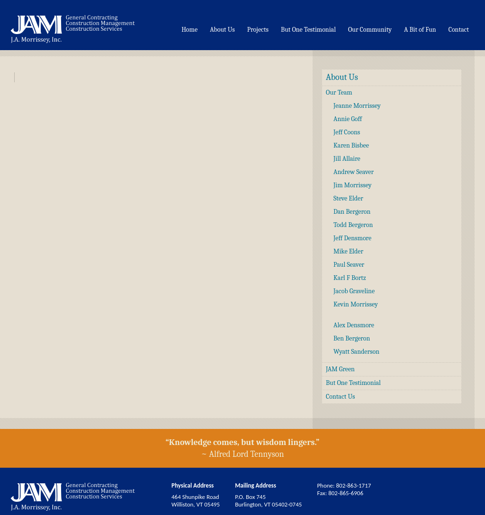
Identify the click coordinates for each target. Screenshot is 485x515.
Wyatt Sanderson (356, 352)
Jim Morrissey (352, 185)
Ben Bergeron (351, 338)
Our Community (370, 30)
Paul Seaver (348, 265)
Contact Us (340, 397)
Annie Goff (347, 119)
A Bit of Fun (420, 30)
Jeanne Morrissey (357, 106)
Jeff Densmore (352, 238)
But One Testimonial (308, 30)
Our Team (339, 92)
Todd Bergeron (353, 225)
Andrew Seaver (353, 172)
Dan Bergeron (351, 212)
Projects (258, 30)
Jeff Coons (346, 132)
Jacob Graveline (354, 291)
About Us (222, 30)
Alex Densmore (353, 325)
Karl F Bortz (349, 278)
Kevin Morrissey (355, 304)
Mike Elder (348, 251)
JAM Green (340, 369)
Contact (459, 30)
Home (189, 30)
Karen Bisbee (351, 145)
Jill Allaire (346, 159)
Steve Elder (348, 198)
